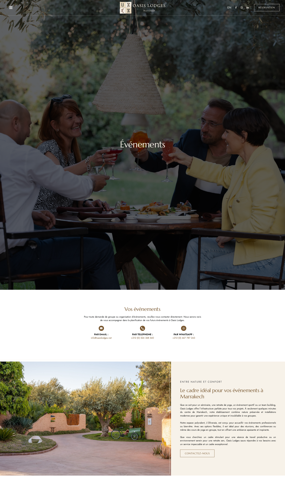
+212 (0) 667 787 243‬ (183, 338)
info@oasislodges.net (101, 338)
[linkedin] (247, 8)
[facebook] (236, 8)
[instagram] (242, 8)
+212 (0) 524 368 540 (142, 338)
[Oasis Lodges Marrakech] (142, 3)
